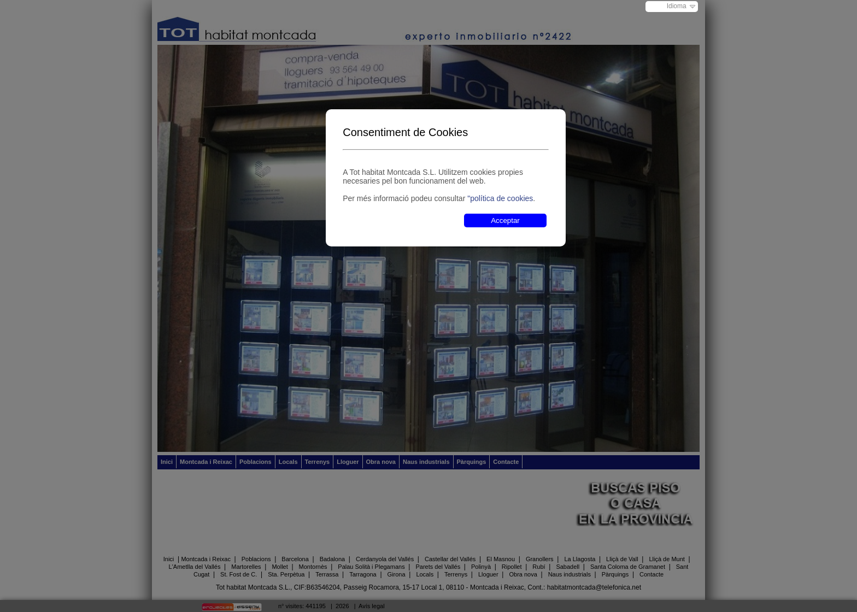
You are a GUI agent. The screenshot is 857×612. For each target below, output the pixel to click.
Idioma (676, 6)
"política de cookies (500, 198)
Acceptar (505, 220)
